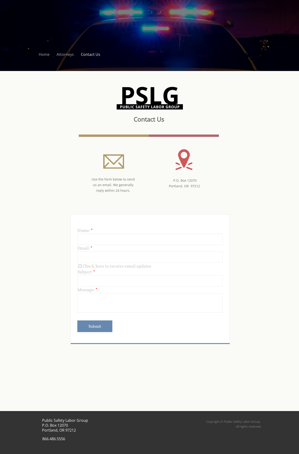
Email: (84, 248)
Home (44, 54)
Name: (85, 230)
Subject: (86, 272)
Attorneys (65, 54)
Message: (87, 289)
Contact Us (90, 54)
